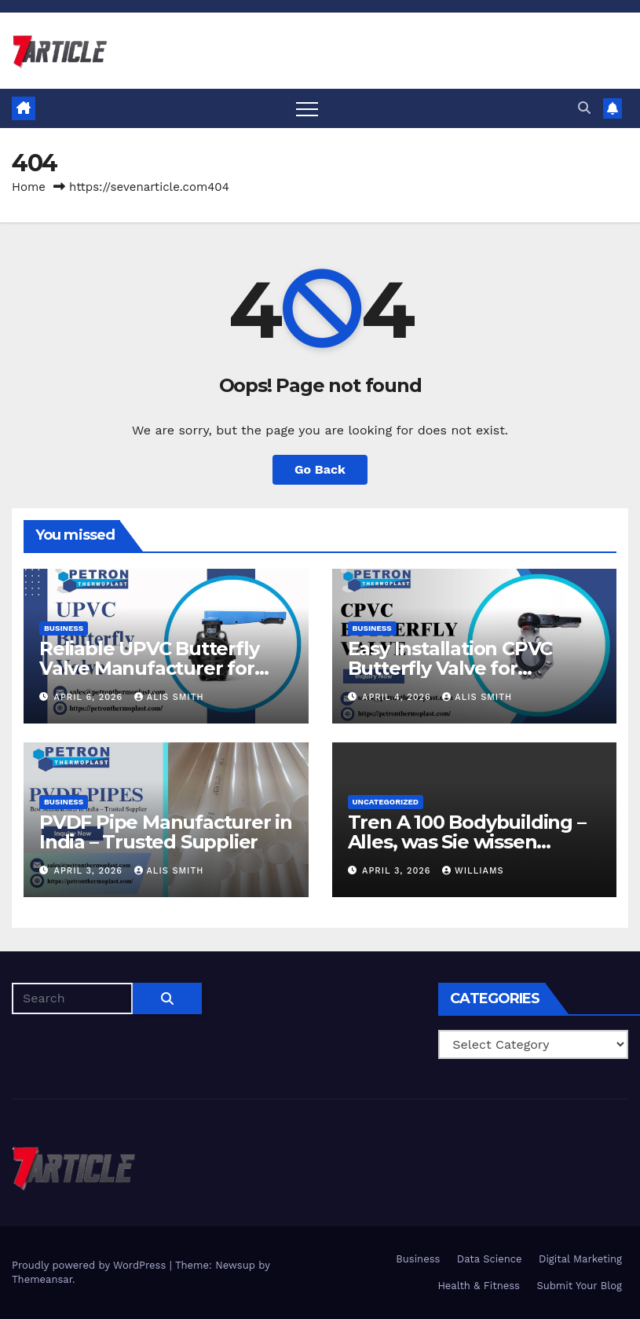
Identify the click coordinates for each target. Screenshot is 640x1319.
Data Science (489, 1259)
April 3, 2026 (90, 871)
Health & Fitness (478, 1286)
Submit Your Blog (579, 1286)
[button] (584, 108)
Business (63, 628)
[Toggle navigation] (307, 108)
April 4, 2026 (398, 697)
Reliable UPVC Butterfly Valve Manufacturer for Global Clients (148, 668)
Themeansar (42, 1279)
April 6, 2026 (90, 697)
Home (29, 187)
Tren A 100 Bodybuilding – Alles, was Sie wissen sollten (467, 842)
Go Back (320, 469)
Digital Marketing (580, 1259)
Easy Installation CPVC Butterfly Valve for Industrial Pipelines (450, 668)
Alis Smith (169, 697)
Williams (473, 871)
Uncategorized (386, 801)
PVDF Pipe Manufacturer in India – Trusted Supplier (165, 832)
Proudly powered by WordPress (91, 1265)
